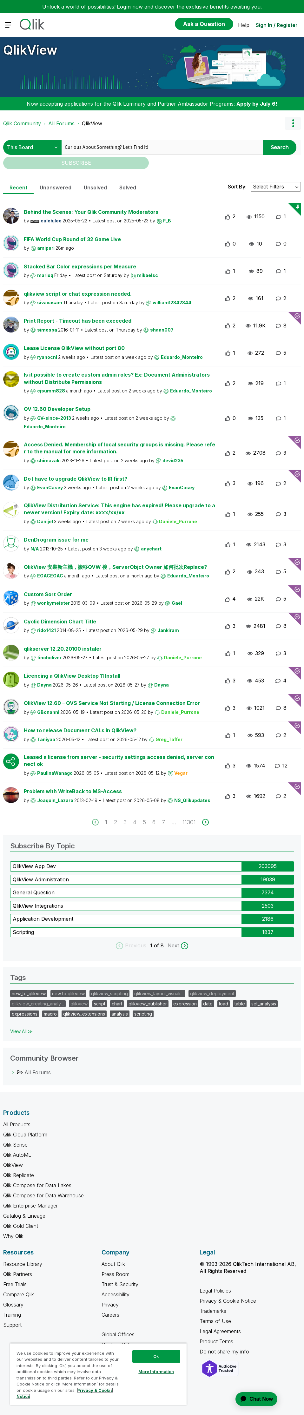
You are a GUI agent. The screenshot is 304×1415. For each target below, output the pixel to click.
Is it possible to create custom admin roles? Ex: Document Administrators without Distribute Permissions (117, 378)
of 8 (159, 945)
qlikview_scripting (109, 993)
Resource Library (22, 1264)
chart (117, 1003)
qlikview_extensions (84, 1014)
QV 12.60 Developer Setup (57, 409)
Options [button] (293, 123)
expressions (24, 1014)
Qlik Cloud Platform (25, 1134)
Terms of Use (215, 1321)
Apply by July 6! (256, 104)
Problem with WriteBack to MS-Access (73, 791)
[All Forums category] (13, 1072)
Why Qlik (13, 1236)
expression (185, 1003)
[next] (205, 822)
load (223, 1003)
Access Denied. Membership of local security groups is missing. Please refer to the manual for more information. (119, 448)
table (240, 1003)
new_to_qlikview (29, 993)
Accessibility (115, 1294)
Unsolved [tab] (95, 187)
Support (12, 1325)
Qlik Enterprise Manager (30, 1205)
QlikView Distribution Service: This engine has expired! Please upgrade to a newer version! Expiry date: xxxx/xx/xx (119, 509)
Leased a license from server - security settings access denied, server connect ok (119, 760)
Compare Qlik (18, 1294)
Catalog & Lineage (24, 1216)
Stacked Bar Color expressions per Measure (80, 266)
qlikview (79, 1003)
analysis (119, 1014)
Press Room (115, 1274)
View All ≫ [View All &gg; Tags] (21, 1031)
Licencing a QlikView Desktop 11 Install (72, 676)
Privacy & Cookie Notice (228, 1301)
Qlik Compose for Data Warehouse (43, 1195)
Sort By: (237, 186)
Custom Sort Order (48, 594)
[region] (98, 1374)
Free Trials (15, 1284)
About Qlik (113, 1264)
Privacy (110, 1304)
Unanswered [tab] (55, 187)
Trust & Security (120, 1284)
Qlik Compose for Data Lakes (37, 1185)
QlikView (30, 50)
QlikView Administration (41, 879)
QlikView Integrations (38, 906)
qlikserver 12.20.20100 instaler (63, 649)
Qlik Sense (15, 1145)
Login (124, 6)
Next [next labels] (173, 945)
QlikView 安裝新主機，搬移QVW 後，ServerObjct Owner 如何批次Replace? (115, 567)
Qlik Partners (17, 1274)
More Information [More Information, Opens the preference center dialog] (156, 1371)
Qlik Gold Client (20, 1226)
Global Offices (118, 1334)
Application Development (43, 919)
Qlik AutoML (17, 1155)
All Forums (61, 123)
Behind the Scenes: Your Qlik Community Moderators (91, 212)
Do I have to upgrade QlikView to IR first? (75, 479)
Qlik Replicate (18, 1175)
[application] (252, 1399)
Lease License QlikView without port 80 (74, 348)
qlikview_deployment (212, 993)
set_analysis (263, 1003)
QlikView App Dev (34, 866)
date (208, 1003)
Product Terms (216, 1341)
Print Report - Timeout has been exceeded (77, 321)
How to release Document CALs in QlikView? (80, 730)
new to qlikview (68, 993)
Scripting (23, 932)
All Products (16, 1124)
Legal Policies (215, 1290)
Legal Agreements (220, 1331)
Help (243, 25)
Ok (156, 1356)
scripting (143, 1014)
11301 (189, 822)
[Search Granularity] (32, 147)
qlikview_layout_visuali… (159, 993)
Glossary (13, 1304)
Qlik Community (22, 123)
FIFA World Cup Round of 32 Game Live (72, 239)
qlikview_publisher (148, 1003)
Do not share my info (225, 1351)
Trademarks (213, 1311)
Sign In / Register (277, 25)
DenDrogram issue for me (56, 539)
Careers (110, 1315)
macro (50, 1014)
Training (12, 1315)
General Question (34, 892)
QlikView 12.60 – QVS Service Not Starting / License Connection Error (112, 703)
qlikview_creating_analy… (38, 1003)
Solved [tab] (127, 187)
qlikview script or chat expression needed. (78, 294)
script (99, 1003)
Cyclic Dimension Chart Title (60, 621)
